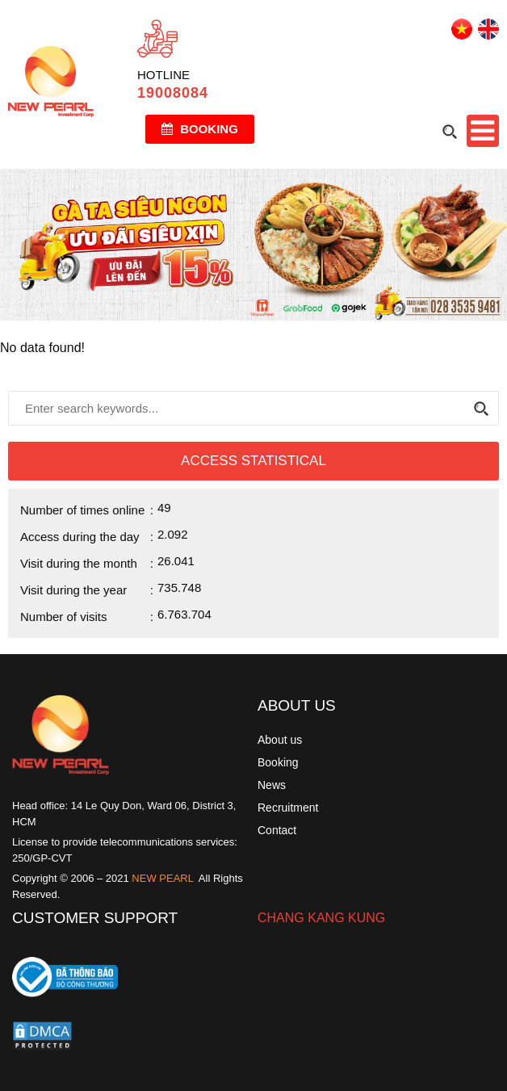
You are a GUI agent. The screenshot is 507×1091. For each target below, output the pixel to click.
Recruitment (288, 807)
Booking (199, 129)
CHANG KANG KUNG (321, 918)
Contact (277, 830)
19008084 (172, 93)
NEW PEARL (163, 878)
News (272, 784)
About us (280, 739)
